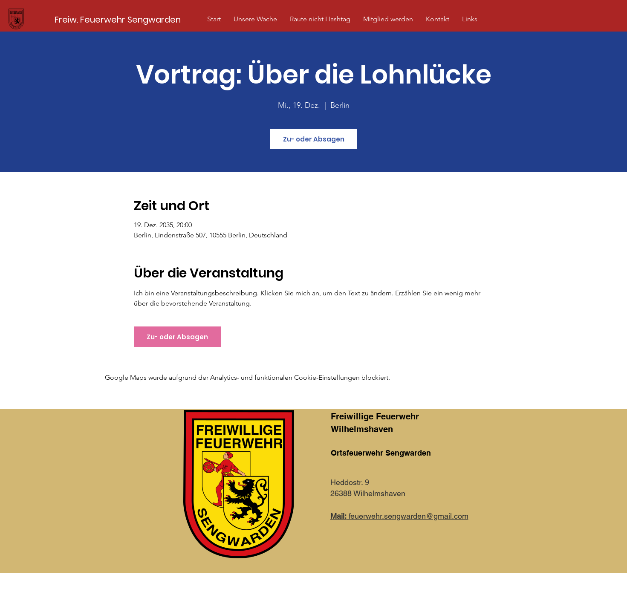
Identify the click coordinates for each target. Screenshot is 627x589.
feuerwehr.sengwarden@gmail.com (399, 515)
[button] (255, 19)
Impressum (348, 582)
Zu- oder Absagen (313, 139)
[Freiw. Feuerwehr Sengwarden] (118, 19)
